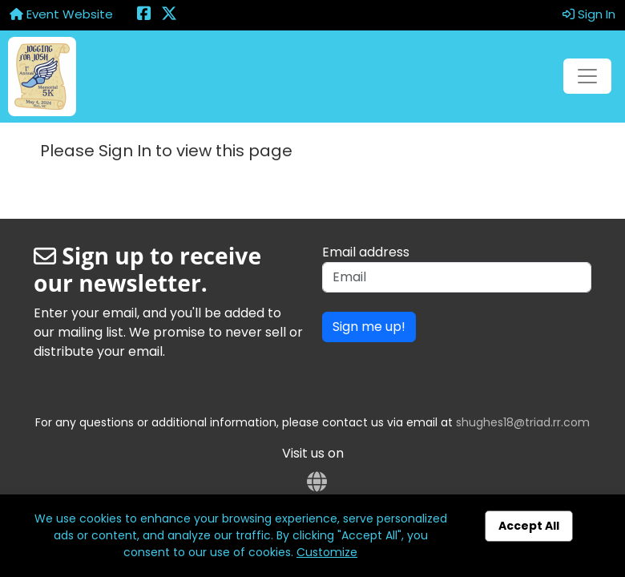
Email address (365, 252)
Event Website (61, 14)
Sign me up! (369, 326)
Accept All (528, 526)
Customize (326, 552)
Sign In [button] (588, 14)
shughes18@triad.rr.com (523, 422)
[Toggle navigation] (587, 76)
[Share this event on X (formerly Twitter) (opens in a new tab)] (169, 14)
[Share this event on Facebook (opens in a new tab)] (144, 14)
